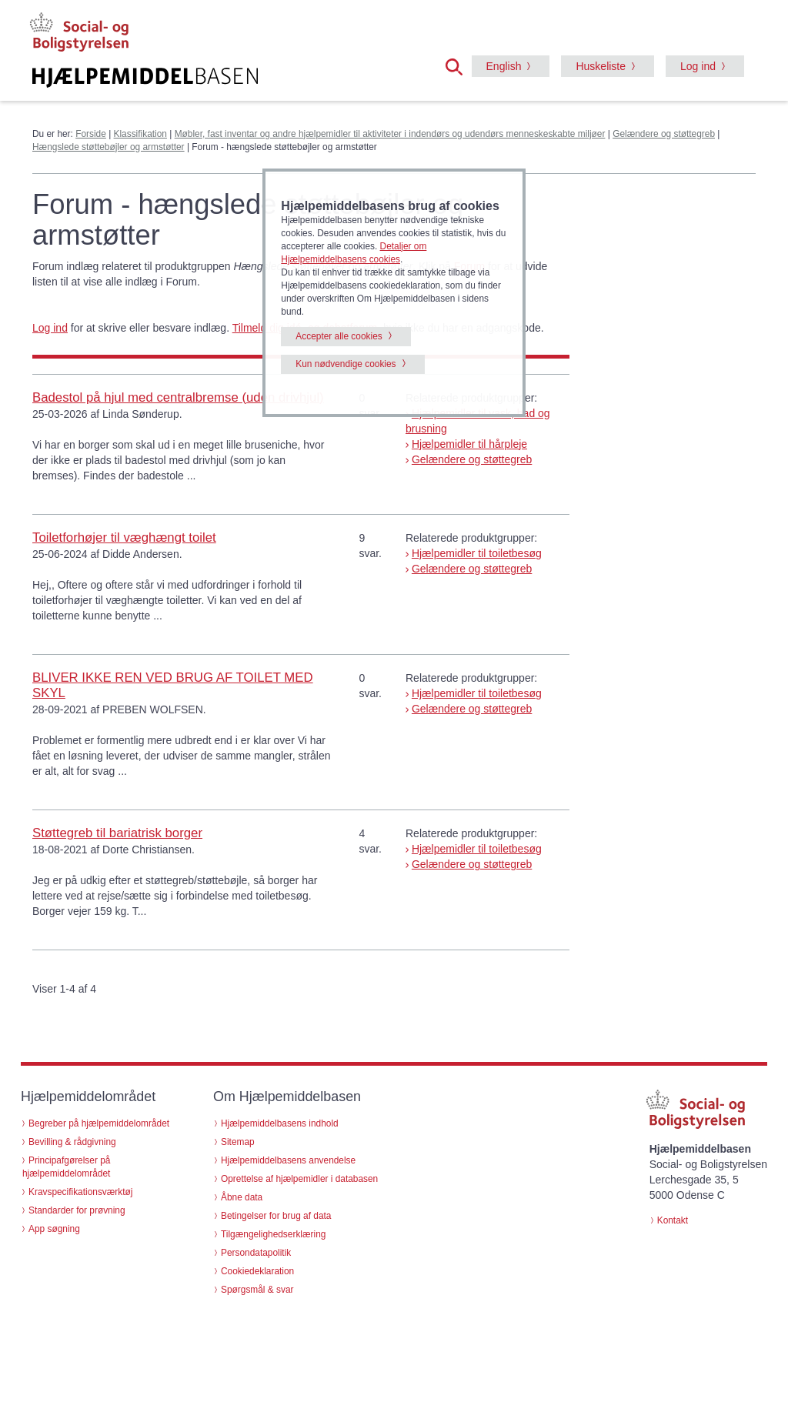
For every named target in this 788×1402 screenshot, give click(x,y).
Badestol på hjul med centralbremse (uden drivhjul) (178, 397)
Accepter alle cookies (339, 336)
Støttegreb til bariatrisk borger (117, 833)
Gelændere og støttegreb (664, 134)
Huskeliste (601, 66)
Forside (90, 134)
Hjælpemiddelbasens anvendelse (288, 1160)
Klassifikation (140, 134)
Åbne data (241, 1197)
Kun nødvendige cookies (346, 364)
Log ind (698, 66)
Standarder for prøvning (76, 1210)
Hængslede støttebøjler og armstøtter (108, 147)
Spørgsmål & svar (257, 1289)
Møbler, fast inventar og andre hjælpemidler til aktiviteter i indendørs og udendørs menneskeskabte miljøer (390, 134)
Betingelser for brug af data (276, 1215)
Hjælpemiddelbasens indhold (280, 1123)
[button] (459, 65)
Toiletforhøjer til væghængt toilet (124, 537)
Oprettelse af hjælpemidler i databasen (299, 1178)
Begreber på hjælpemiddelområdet (98, 1123)
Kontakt (672, 1220)
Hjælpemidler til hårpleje (469, 444)
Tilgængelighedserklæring (273, 1234)
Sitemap (238, 1142)
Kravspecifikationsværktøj (80, 1192)
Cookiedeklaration (257, 1271)
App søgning (54, 1228)
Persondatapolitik (256, 1252)
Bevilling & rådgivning (72, 1142)
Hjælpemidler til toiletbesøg (477, 553)
